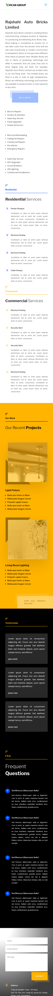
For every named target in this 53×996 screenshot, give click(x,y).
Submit (39, 976)
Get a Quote (29, 98)
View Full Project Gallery (38, 602)
